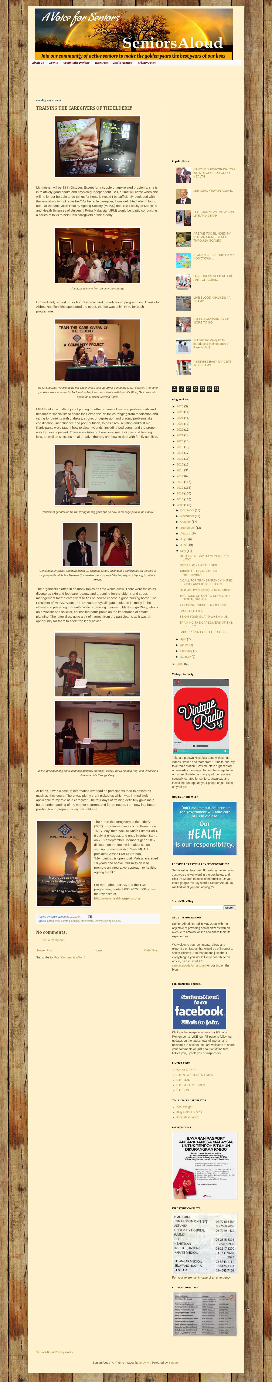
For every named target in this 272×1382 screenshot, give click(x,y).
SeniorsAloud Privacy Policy (54, 1352)
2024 (180, 418)
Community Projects (76, 62)
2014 (180, 476)
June (183, 545)
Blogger (173, 1362)
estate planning (70, 920)
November (187, 516)
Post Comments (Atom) (69, 957)
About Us (38, 62)
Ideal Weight (184, 1107)
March (184, 645)
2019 (180, 447)
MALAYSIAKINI (186, 1069)
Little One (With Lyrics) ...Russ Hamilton (206, 589)
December (187, 510)
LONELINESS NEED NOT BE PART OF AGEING (213, 277)
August (185, 533)
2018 (180, 452)
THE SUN (182, 1090)
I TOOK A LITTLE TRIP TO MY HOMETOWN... (213, 256)
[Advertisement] (113, 82)
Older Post (151, 950)
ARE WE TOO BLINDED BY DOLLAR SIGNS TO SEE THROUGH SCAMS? (212, 237)
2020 (180, 441)
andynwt (144, 1362)
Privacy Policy (147, 62)
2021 (180, 435)
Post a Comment (52, 940)
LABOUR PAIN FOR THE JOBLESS (203, 632)
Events (53, 62)
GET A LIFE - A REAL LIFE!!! (199, 565)
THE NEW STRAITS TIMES (194, 1075)
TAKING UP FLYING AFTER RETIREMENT (198, 572)
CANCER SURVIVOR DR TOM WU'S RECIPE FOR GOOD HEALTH (214, 173)
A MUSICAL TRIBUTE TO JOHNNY (203, 605)
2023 (180, 423)
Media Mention (122, 62)
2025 (180, 412)
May (183, 551)
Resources (101, 62)
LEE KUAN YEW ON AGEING (213, 190)
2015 (180, 470)
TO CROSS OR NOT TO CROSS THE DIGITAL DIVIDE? (205, 597)
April (183, 639)
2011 (180, 493)
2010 (180, 499)
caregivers (53, 920)
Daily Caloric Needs (189, 1112)
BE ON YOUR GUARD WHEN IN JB (204, 616)
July (183, 539)
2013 (180, 482)
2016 (180, 464)
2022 (180, 429)
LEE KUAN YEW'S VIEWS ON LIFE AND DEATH (213, 213)
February (186, 651)
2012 (180, 487)
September (188, 527)
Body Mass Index (187, 1117)
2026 (180, 406)
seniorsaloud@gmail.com (188, 965)
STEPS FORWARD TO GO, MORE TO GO (211, 320)
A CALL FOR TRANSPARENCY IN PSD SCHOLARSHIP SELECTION (206, 582)
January (186, 656)
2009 (180, 505)
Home (98, 950)
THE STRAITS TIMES (190, 1085)
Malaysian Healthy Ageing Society (101, 920)
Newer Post (44, 950)
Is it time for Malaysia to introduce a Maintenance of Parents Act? (211, 343)
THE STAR (183, 1080)
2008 (180, 664)
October (186, 521)
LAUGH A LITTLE (191, 611)
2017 (180, 458)
